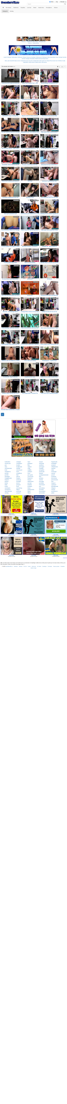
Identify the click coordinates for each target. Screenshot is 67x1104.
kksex (29, 488)
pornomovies (54, 479)
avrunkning (19, 488)
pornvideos (42, 488)
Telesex (24, 57)
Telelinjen (9, 57)
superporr (53, 484)
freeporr (18, 478)
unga (29, 468)
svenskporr (7, 488)
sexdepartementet (43, 475)
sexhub (41, 479)
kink (52, 481)
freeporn (7, 479)
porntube (41, 489)
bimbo (6, 483)
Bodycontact (45, 58)
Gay (57, 1)
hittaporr (53, 488)
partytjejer (7, 476)
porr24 (53, 475)
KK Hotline (39, 566)
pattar (52, 493)
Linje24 (5, 57)
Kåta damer (44, 62)
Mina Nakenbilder (51, 57)
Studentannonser (25, 60)
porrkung (18, 479)
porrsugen (41, 466)
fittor (29, 465)
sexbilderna (8, 471)
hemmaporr (42, 484)
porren (18, 483)
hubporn (53, 483)
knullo (6, 486)
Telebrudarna (14, 57)
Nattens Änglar (33, 568)
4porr (29, 461)
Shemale (62, 1)
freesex (29, 479)
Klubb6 (36, 58)
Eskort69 (12, 60)
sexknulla (41, 463)
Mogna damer (38, 62)
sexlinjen (30, 471)
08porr (29, 493)
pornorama (54, 478)
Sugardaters (25, 62)
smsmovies (30, 476)
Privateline (63, 566)
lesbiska (30, 484)
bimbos (6, 481)
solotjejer (18, 461)
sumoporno (8, 489)
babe (6, 484)
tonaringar (53, 471)
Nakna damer (32, 62)
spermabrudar (8, 491)
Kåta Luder (7, 60)
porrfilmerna (54, 491)
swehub (53, 468)
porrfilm (7, 473)
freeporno (30, 478)
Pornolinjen (50, 566)
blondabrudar (54, 486)
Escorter (31, 60)
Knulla (63, 60)
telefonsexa (30, 481)
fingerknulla (54, 461)
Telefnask (20, 566)
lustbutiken (7, 461)
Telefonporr (44, 57)
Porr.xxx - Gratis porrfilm (33, 43)
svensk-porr (8, 463)
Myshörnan (34, 566)
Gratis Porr (44, 60)
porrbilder (41, 483)
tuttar (52, 470)
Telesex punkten (56, 566)
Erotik (40, 60)
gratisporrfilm (31, 489)
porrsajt (29, 483)
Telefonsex (20, 57)
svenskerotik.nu (9, 566)
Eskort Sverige (59, 57)
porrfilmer (53, 476)
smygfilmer (19, 473)
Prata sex (28, 57)
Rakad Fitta (49, 60)
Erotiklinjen (44, 566)
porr (6, 465)
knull (6, 470)
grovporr (18, 484)
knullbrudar (19, 466)
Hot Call (25, 566)
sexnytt (53, 473)
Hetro (52, 1)
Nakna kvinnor (17, 60)
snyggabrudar (8, 478)
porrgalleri (41, 470)
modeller (41, 468)
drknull (18, 476)
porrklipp (18, 481)
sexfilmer (41, 465)
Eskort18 (40, 58)
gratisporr (30, 463)
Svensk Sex (54, 60)
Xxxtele (29, 566)
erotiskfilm (53, 463)
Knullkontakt (35, 60)
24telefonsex (54, 466)
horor (17, 471)
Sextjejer (28, 58)
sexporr (41, 461)
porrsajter (41, 481)
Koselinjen (33, 57)
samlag (6, 493)
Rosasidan (32, 58)
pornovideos (42, 491)
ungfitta (29, 470)
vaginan (30, 466)
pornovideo (42, 493)
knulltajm (30, 486)
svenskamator (8, 468)
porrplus (41, 478)
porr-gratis (30, 475)
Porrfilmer (60, 60)
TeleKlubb (16, 566)
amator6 (53, 465)
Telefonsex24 (39, 57)
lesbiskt (41, 473)
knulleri (18, 465)
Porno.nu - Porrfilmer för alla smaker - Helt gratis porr (33, 41)
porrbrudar (41, 471)
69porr (18, 489)
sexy (6, 466)
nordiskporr (19, 463)
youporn (18, 493)
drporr (29, 491)
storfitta (18, 468)
